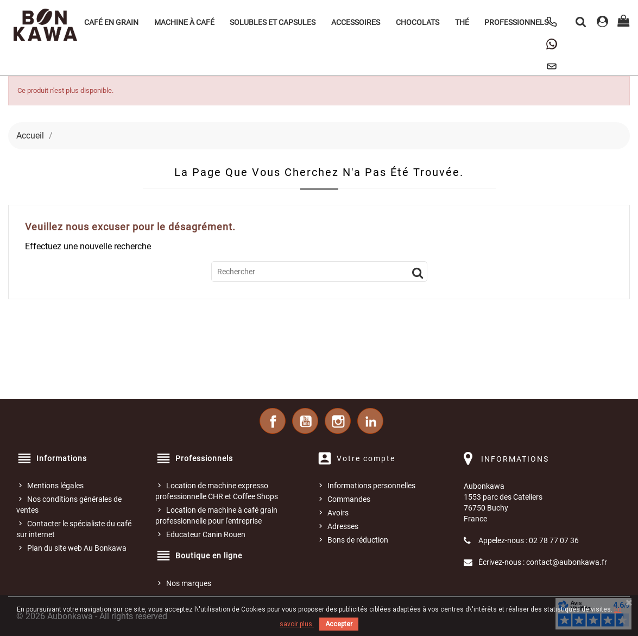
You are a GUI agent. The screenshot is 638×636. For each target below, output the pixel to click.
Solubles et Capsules (272, 22)
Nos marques (188, 583)
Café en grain (111, 22)
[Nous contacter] (551, 66)
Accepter (338, 624)
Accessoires (355, 22)
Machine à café (184, 22)
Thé (462, 22)
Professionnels (516, 22)
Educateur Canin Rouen (205, 534)
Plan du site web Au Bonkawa (77, 548)
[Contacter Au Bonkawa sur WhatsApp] (551, 44)
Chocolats (417, 22)
